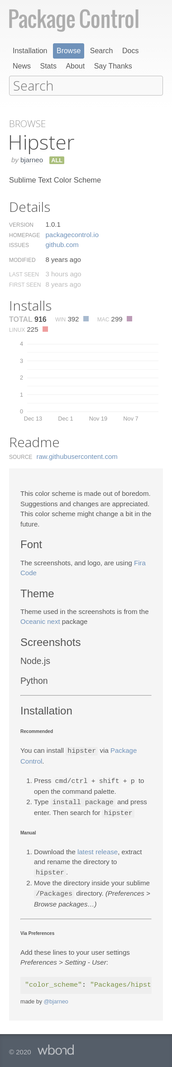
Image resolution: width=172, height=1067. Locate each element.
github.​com (61, 243)
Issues (19, 244)
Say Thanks (113, 66)
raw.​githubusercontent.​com (77, 455)
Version (21, 224)
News (22, 66)
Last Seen (24, 273)
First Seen (25, 284)
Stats (48, 66)
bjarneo (31, 159)
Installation (30, 51)
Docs (130, 51)
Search (101, 51)
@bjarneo (55, 998)
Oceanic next (40, 620)
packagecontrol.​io (72, 234)
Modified (22, 259)
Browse (69, 51)
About (75, 66)
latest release (97, 849)
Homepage (24, 234)
